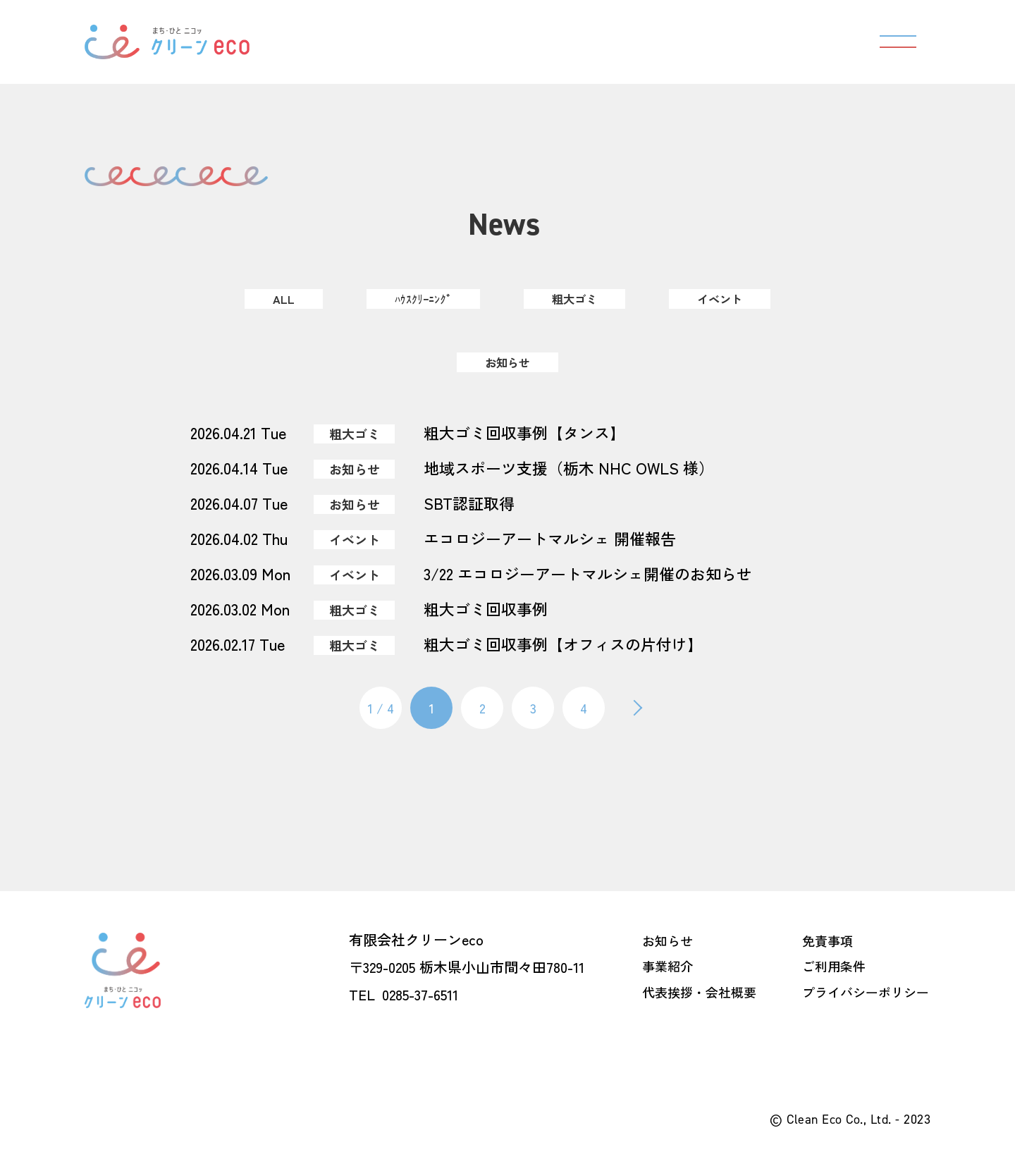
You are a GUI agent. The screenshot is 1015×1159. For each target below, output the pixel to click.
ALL (275, 299)
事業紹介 (667, 965)
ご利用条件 (834, 965)
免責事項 (827, 939)
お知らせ (507, 362)
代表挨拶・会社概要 (699, 991)
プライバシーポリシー (865, 991)
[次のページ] (634, 708)
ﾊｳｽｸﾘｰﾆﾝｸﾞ (418, 299)
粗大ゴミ (575, 299)
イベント (726, 299)
